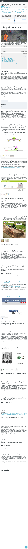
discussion (6, 11)
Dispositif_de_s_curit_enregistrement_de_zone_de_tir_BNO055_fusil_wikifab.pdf (13, 414)
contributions (10, 11)
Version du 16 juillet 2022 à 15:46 (19, 9)
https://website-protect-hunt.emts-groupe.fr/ (13, 463)
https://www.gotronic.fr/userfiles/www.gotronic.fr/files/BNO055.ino (11, 296)
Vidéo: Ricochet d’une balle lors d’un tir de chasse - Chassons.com (15, 168)
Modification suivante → (20, 12)
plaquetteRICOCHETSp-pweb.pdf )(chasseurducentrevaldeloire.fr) (10, 167)
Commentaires (6, 7)
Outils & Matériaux (4, 101)
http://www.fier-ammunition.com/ (11, 173)
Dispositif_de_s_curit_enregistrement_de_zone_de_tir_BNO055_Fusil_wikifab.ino (15, 413)
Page (2, 7)
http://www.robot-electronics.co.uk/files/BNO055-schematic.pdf (10, 286)
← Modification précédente (7, 12)
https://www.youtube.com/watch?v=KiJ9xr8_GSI (8, 325)
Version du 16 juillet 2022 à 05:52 (6, 9)
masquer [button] (24, 56)
